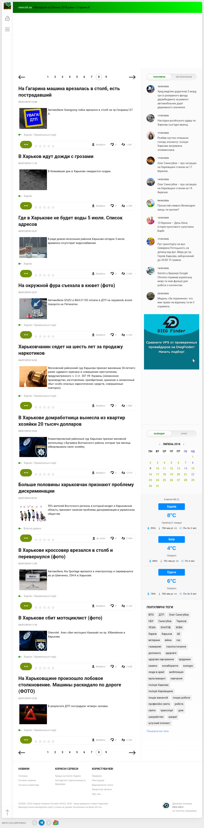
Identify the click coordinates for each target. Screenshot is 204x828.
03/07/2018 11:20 (27, 563)
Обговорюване (184, 77)
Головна (23, 776)
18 (164, 474)
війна (168, 640)
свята (151, 710)
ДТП (161, 614)
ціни (180, 710)
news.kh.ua (25, 7)
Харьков (166, 634)
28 (185, 480)
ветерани (154, 640)
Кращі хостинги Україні (68, 776)
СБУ (150, 621)
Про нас (96, 794)
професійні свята (159, 704)
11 (164, 468)
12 (171, 468)
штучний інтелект (159, 723)
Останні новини (27, 780)
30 (150, 486)
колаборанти (170, 665)
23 (150, 480)
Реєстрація (98, 780)
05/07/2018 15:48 (27, 102)
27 (178, 480)
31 (157, 486)
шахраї (172, 716)
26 (171, 480)
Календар (159, 434)
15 (192, 468)
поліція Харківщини (160, 691)
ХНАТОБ (166, 627)
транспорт (166, 710)
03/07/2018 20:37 (27, 498)
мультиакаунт (157, 678)
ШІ (178, 634)
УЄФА (152, 627)
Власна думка (32, 528)
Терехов (181, 621)
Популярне (159, 77)
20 (178, 474)
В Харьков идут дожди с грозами (55, 156)
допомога (154, 653)
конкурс (188, 665)
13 (178, 468)
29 (192, 480)
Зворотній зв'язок (102, 789)
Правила (97, 776)
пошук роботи (181, 697)
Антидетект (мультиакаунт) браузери (70, 782)
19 (171, 474)
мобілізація (176, 672)
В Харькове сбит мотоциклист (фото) (60, 618)
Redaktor (100, 144)
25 (164, 480)
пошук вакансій (158, 697)
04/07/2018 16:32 (27, 360)
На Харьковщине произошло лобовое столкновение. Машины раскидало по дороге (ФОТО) (69, 685)
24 (157, 480)
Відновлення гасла (102, 785)
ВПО (151, 614)
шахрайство (155, 716)
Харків (28, 134)
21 (185, 474)
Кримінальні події (45, 134)
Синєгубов (164, 621)
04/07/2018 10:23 (27, 431)
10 (157, 468)
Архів (184, 434)
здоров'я (171, 653)
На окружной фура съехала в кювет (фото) (66, 285)
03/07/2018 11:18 (27, 625)
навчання (176, 678)
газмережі (154, 646)
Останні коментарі (28, 785)
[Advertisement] (107, 40)
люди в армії (156, 672)
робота (179, 704)
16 (150, 474)
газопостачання (176, 646)
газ (178, 640)
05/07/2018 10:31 (27, 231)
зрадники (185, 659)
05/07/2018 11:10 (27, 163)
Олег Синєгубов (179, 614)
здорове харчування (161, 659)
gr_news (100, 538)
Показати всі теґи (157, 731)
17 (157, 474)
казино (152, 665)
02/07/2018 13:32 (27, 698)
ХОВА (179, 627)
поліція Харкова (158, 685)
